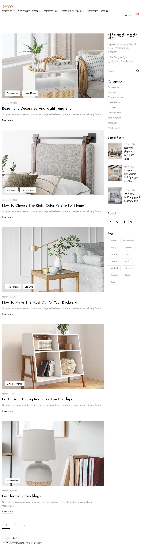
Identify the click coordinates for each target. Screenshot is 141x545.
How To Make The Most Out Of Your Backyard (44, 302)
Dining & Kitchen (14, 383)
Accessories (12, 93)
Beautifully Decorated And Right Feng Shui (40, 108)
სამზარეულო (114, 117)
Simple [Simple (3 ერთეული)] (128, 275)
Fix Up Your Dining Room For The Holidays (41, 398)
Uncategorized (114, 112)
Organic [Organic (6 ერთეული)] (114, 275)
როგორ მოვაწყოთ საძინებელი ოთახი (131, 176)
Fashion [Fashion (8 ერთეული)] (114, 261)
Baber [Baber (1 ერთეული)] (113, 240)
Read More (7, 120)
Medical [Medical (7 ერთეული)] (114, 268)
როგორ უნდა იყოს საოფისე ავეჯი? (130, 153)
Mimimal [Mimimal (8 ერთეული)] (128, 268)
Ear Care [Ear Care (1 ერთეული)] (115, 254)
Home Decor (30, 93)
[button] (137, 14)
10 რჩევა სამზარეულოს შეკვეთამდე (132, 197)
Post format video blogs (23, 495)
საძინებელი (114, 128)
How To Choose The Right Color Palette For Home (47, 205)
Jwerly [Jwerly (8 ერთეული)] (127, 261)
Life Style (29, 286)
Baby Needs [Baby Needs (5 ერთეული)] (128, 240)
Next (24, 524)
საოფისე (112, 123)
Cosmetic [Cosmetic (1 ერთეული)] (128, 247)
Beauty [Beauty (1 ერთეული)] (113, 247)
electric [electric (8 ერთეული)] (129, 254)
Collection (11, 189)
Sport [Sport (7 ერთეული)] (113, 281)
